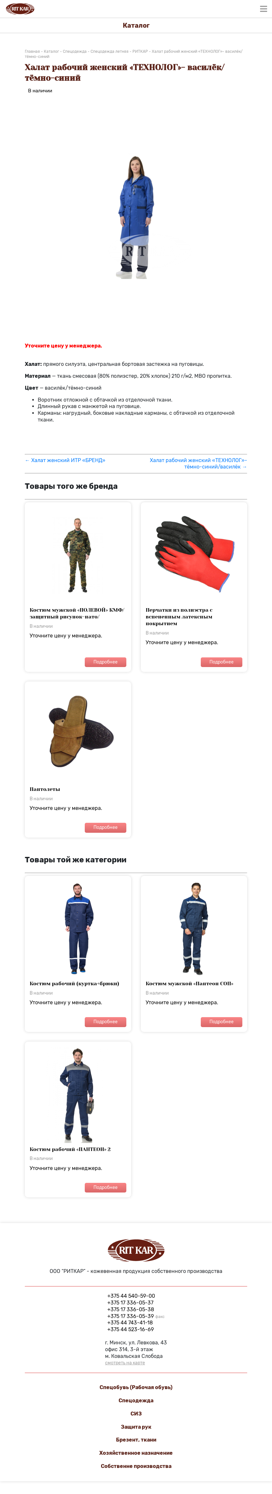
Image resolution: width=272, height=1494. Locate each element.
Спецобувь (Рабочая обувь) (136, 1387)
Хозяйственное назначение (136, 1453)
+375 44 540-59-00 (131, 1296)
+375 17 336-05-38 (130, 1309)
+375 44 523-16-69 (130, 1329)
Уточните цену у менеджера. (78, 587)
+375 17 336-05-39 (136, 1316)
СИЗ (136, 1414)
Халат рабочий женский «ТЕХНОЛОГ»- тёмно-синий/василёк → (198, 463)
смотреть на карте (125, 1363)
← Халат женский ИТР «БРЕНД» (65, 460)
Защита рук (136, 1427)
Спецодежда (136, 1400)
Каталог (136, 25)
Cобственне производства (136, 1466)
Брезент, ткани (136, 1440)
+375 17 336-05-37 (130, 1303)
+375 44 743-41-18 (130, 1323)
